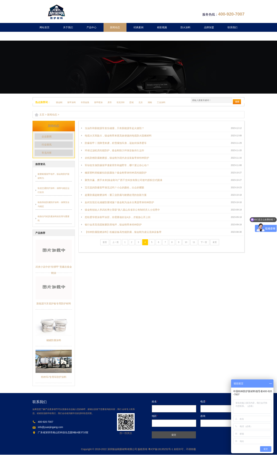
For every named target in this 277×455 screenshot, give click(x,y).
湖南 (150, 102)
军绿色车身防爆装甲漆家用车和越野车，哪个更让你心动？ (117, 165)
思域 (131, 102)
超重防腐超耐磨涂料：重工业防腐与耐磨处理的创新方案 (116, 195)
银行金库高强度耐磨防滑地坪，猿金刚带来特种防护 (113, 224)
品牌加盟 (209, 27)
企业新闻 (47, 136)
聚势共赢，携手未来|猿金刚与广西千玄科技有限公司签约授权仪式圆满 (123, 180)
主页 (41, 114)
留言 (44, 36)
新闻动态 (115, 27)
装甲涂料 (71, 102)
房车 (110, 102)
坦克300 (120, 102)
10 (186, 242)
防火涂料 (185, 27)
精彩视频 (162, 27)
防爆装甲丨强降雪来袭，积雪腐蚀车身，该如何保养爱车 (116, 143)
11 (194, 242)
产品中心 (91, 27)
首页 (105, 242)
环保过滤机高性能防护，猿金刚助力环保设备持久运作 (114, 150)
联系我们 (232, 27)
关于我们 (68, 27)
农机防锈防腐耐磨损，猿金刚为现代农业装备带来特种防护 (117, 157)
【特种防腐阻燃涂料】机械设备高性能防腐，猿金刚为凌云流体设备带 (123, 232)
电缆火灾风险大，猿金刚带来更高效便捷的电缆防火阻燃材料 (118, 135)
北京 (140, 102)
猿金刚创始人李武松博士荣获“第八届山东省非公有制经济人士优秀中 (122, 209)
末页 (215, 242)
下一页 (204, 242)
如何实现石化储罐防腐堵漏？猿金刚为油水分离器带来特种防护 (119, 202)
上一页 (115, 242)
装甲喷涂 (98, 102)
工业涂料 (161, 102)
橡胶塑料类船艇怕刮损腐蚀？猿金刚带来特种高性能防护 (116, 172)
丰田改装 (85, 102)
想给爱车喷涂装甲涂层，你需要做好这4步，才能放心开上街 (118, 217)
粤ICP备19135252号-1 (160, 449)
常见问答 (47, 152)
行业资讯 (47, 144)
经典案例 (138, 27)
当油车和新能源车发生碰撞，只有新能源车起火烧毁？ (114, 128)
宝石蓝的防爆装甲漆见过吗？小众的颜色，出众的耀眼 (114, 187)
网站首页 (44, 27)
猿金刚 (59, 102)
